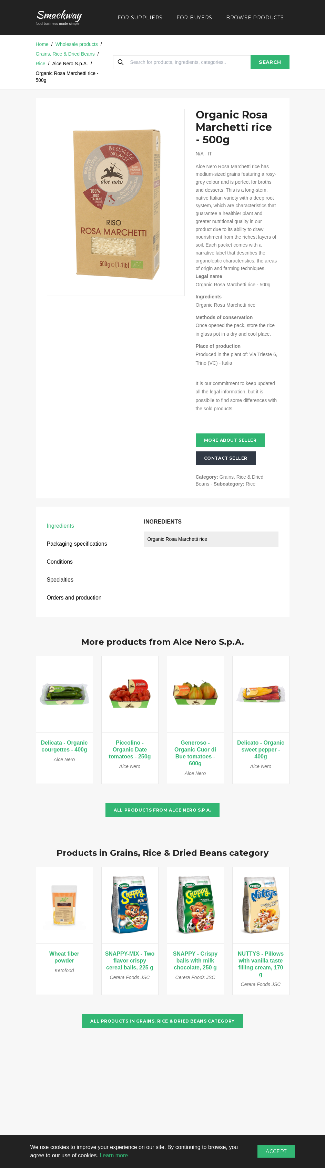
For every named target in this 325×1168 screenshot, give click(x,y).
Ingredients (60, 526)
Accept (276, 1151)
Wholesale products (76, 44)
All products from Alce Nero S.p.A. (162, 810)
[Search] (120, 62)
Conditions (60, 562)
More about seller (230, 440)
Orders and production (74, 598)
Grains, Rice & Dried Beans (65, 54)
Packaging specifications (77, 544)
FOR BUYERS (194, 18)
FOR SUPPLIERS (140, 18)
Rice (40, 63)
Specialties (60, 580)
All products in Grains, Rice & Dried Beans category (162, 1021)
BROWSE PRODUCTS (255, 18)
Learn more (114, 1155)
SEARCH (270, 62)
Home (42, 44)
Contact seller (225, 458)
